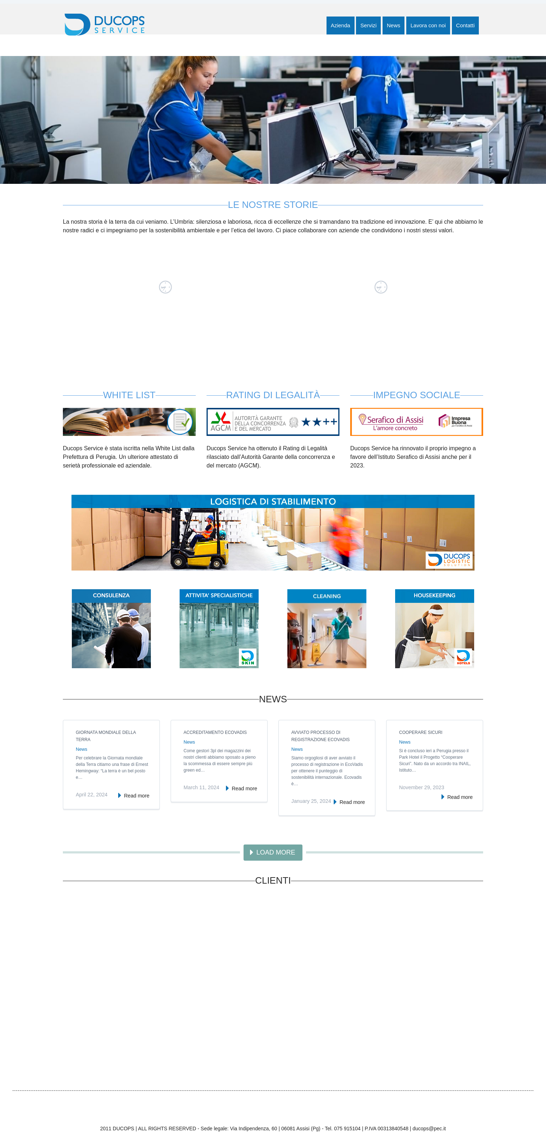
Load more (275, 852)
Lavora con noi (428, 25)
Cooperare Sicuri (421, 732)
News (394, 25)
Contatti (465, 25)
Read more (136, 796)
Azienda (340, 25)
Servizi (368, 25)
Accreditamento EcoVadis (215, 732)
